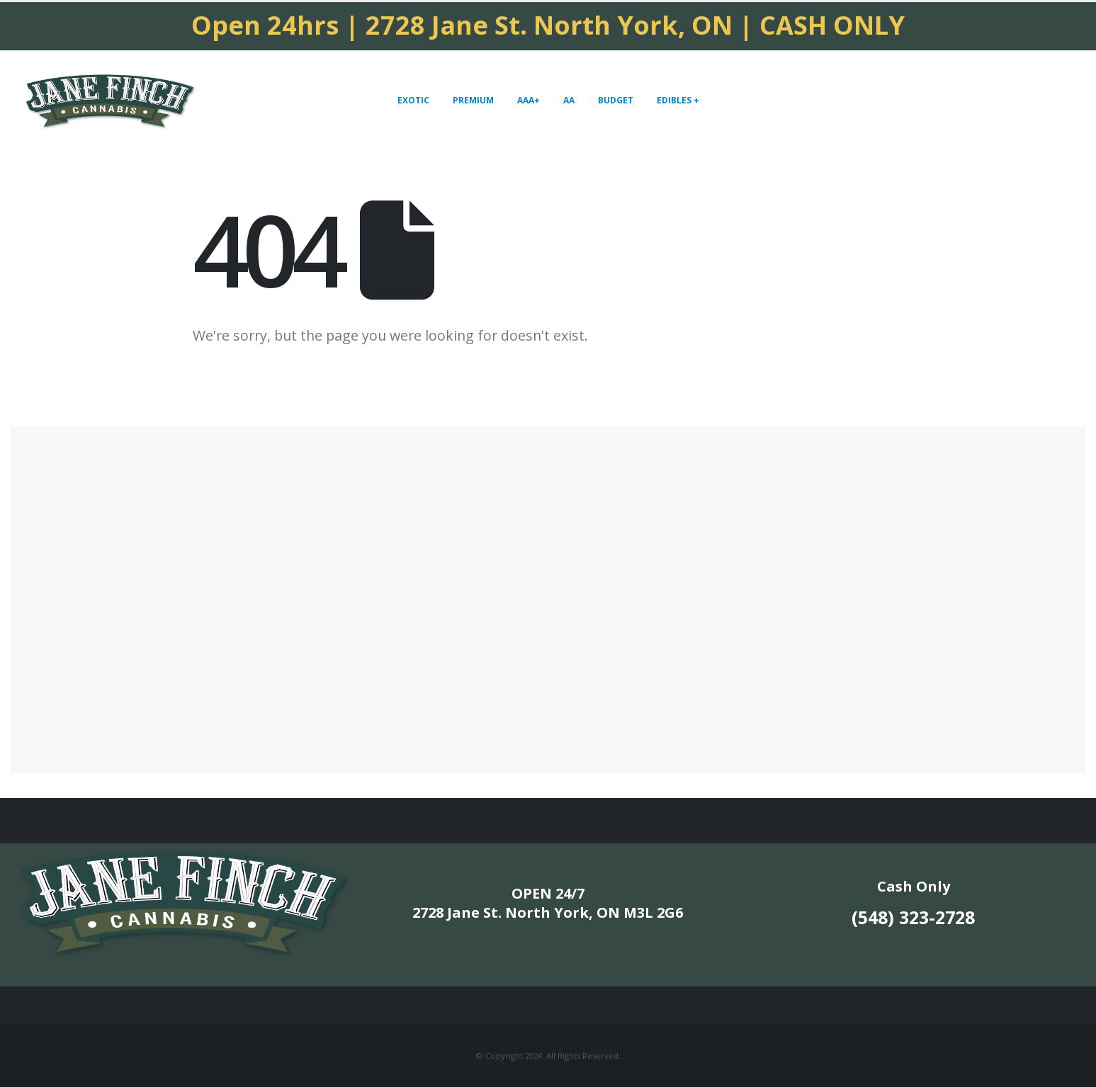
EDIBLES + (678, 100)
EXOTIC (413, 100)
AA (569, 100)
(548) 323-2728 (913, 917)
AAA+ (528, 100)
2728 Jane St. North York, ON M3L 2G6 (547, 912)
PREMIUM (473, 100)
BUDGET (615, 100)
